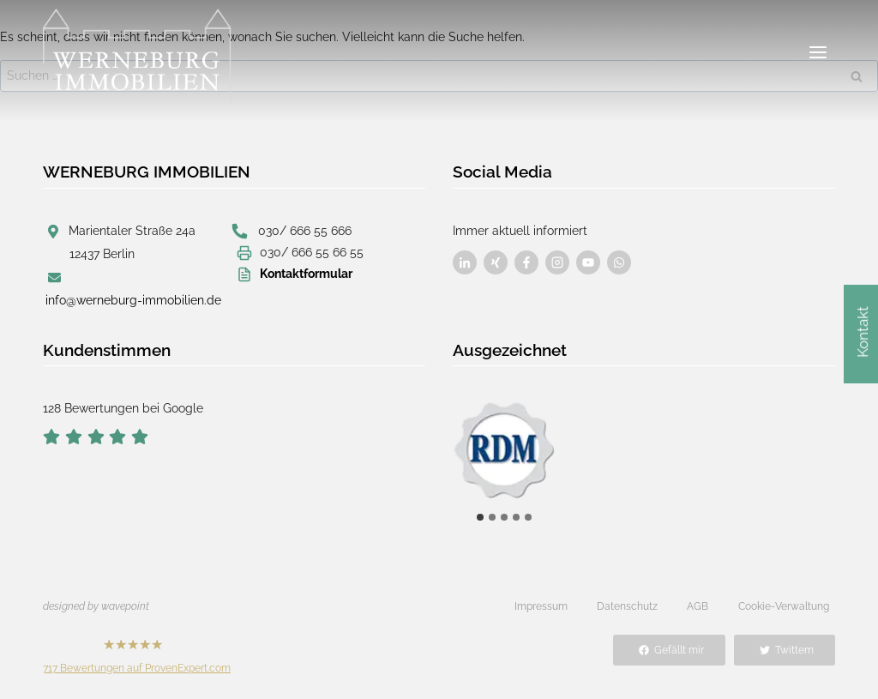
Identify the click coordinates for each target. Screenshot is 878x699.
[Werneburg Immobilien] (137, 57)
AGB (697, 606)
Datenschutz (627, 606)
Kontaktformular (306, 273)
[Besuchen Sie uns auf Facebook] (465, 262)
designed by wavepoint (96, 606)
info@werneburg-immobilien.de (133, 300)
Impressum (541, 606)
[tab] (480, 517)
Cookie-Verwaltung (783, 606)
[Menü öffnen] (817, 53)
